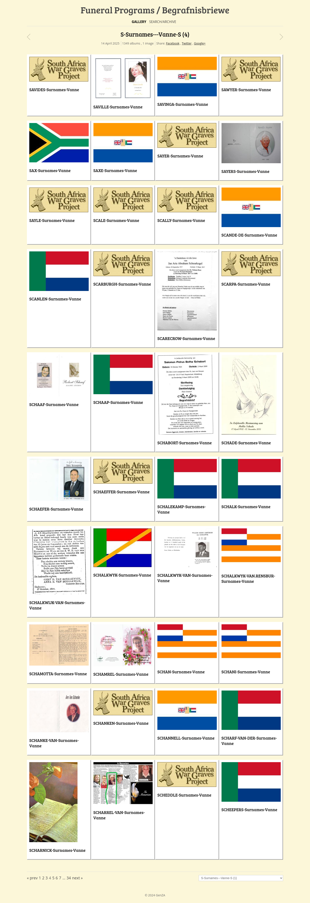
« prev (32, 877)
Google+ (200, 43)
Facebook (172, 43)
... (63, 877)
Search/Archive (162, 22)
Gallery (139, 22)
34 (69, 877)
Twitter (187, 43)
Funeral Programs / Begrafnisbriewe (155, 10)
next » (77, 877)
